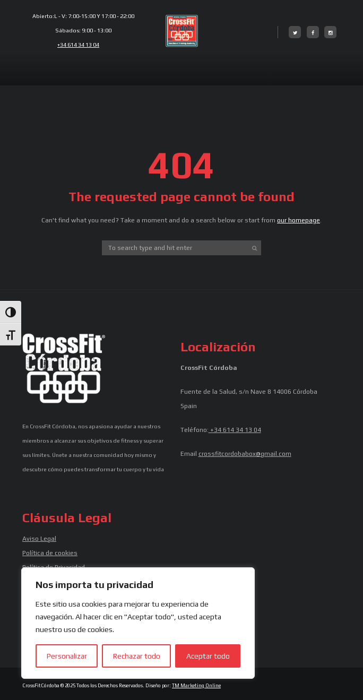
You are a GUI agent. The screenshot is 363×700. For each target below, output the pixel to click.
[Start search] (255, 247)
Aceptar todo (208, 656)
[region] (138, 623)
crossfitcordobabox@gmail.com (244, 453)
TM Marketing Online (196, 685)
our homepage (298, 220)
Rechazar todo (136, 656)
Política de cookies (49, 553)
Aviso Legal (39, 538)
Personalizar (67, 656)
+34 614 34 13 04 (78, 44)
